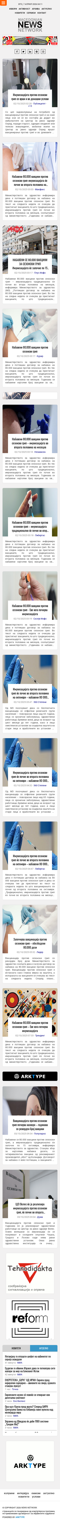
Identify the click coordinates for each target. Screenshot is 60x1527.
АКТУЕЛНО (43, 1348)
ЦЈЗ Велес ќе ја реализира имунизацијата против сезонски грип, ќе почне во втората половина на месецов (30, 1210)
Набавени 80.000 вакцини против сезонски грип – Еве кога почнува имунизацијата (30, 1026)
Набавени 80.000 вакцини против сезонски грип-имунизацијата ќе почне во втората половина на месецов (30, 182)
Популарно (40, 1133)
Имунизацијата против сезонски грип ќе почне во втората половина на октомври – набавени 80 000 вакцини (30, 695)
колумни (9, 1493)
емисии (36, 1493)
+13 (30, 106)
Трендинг (40, 1035)
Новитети (20, 13)
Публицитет (39, 103)
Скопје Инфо (40, 618)
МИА (19, 1362)
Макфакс (40, 189)
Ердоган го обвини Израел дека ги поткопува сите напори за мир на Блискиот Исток (30, 1369)
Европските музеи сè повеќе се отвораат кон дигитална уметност (27, 1396)
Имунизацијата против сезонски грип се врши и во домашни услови (30, 97)
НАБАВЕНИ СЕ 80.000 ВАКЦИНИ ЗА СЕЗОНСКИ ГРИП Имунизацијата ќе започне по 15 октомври (30, 266)
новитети (23, 1496)
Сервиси (31, 13)
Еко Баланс (19, 1401)
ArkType (20, 1517)
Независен (40, 452)
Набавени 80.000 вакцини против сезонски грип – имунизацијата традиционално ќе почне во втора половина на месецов (30, 528)
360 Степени (40, 702)
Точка (15, 1389)
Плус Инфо (40, 272)
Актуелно (47, 9)
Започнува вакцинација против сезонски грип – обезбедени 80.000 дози (30, 943)
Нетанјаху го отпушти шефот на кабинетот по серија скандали (28, 1357)
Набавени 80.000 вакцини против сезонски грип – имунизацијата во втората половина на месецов (30, 443)
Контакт (41, 13)
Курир (40, 356)
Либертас (40, 535)
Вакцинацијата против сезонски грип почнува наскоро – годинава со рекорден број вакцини (30, 1125)
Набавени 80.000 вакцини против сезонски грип (30, 349)
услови (36, 1496)
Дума (40, 1217)
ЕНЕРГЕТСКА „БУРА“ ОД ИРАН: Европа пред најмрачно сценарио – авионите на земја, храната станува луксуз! (30, 1383)
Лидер (40, 952)
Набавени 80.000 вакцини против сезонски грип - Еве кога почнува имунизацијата (30, 610)
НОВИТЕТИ (16, 1348)
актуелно (48, 1493)
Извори (13, 9)
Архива (36, 9)
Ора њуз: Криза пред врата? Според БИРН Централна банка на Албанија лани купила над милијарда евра (29, 1409)
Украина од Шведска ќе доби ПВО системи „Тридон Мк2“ (26, 1422)
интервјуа (23, 1493)
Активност (24, 9)
